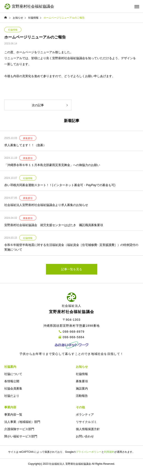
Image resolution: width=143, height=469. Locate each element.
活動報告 (82, 395)
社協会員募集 (13, 388)
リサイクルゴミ (86, 421)
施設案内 (82, 388)
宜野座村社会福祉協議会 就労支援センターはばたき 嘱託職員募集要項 (53, 225)
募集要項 (27, 138)
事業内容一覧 (13, 414)
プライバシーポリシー (89, 451)
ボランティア (85, 414)
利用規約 (109, 451)
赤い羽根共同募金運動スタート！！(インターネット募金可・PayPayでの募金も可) (59, 185)
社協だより (11, 395)
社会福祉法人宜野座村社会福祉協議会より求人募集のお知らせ (46, 205)
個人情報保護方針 (88, 429)
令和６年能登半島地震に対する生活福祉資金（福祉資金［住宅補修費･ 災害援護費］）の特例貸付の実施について (71, 247)
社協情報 (13, 29)
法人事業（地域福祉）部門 (22, 421)
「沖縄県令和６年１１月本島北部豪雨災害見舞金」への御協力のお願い (52, 165)
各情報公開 (11, 381)
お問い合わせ (85, 436)
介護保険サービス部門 (19, 429)
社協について (13, 374)
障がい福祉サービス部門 (20, 436)
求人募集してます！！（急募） (25, 145)
